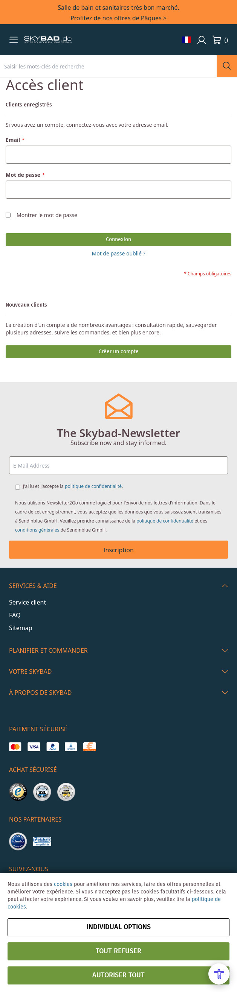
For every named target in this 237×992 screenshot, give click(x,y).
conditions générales (37, 530)
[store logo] (48, 40)
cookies (63, 884)
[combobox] (108, 66)
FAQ (14, 615)
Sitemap (20, 628)
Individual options (119, 927)
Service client (27, 602)
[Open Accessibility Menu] (218, 973)
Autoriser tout (118, 975)
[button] (13, 39)
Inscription (118, 550)
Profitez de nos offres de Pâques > (118, 18)
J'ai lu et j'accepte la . (73, 486)
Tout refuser (118, 951)
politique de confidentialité (93, 486)
